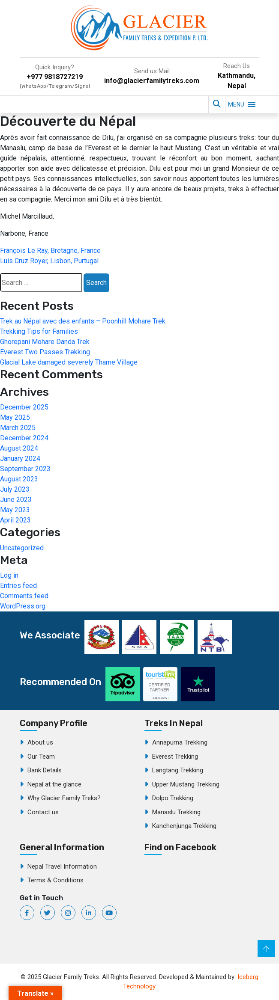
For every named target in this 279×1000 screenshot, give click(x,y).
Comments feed (24, 596)
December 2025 (24, 407)
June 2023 (16, 500)
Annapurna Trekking (179, 742)
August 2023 (19, 479)
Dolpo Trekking (172, 798)
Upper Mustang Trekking (185, 784)
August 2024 (19, 448)
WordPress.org (22, 606)
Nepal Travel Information (62, 866)
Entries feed (18, 586)
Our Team (41, 756)
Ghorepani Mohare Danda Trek (45, 342)
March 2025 (18, 428)
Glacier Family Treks (208, 904)
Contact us (43, 812)
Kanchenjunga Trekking (184, 826)
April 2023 (15, 520)
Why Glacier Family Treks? (64, 798)
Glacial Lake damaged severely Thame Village (69, 362)
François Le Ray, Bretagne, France (50, 250)
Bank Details (44, 770)
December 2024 (24, 438)
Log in (9, 575)
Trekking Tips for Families (39, 331)
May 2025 (15, 417)
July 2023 (15, 489)
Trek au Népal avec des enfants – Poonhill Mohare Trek (82, 321)
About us (40, 742)
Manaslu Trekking (176, 812)
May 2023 (15, 510)
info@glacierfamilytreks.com (151, 81)
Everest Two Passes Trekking (45, 352)
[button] (236, 104)
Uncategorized (22, 548)
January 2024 (20, 458)
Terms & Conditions (55, 880)
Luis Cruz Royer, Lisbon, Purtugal (49, 261)
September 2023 (25, 469)
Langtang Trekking (177, 770)
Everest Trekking (175, 756)
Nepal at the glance (54, 784)
